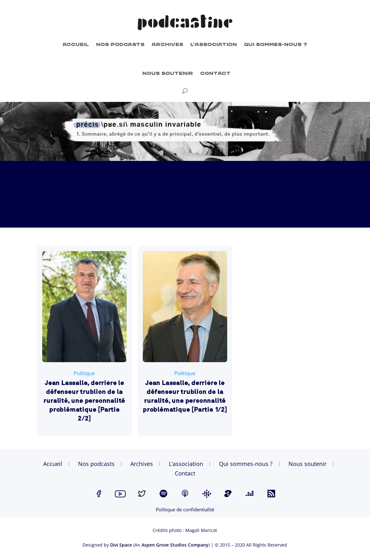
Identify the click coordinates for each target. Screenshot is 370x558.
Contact (215, 73)
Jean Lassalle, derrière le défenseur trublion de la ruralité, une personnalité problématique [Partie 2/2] (84, 401)
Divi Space (121, 545)
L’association (213, 44)
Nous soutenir (167, 73)
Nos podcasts (120, 44)
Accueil (76, 44)
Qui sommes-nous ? (275, 44)
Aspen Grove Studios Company (175, 545)
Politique (84, 373)
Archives (167, 44)
